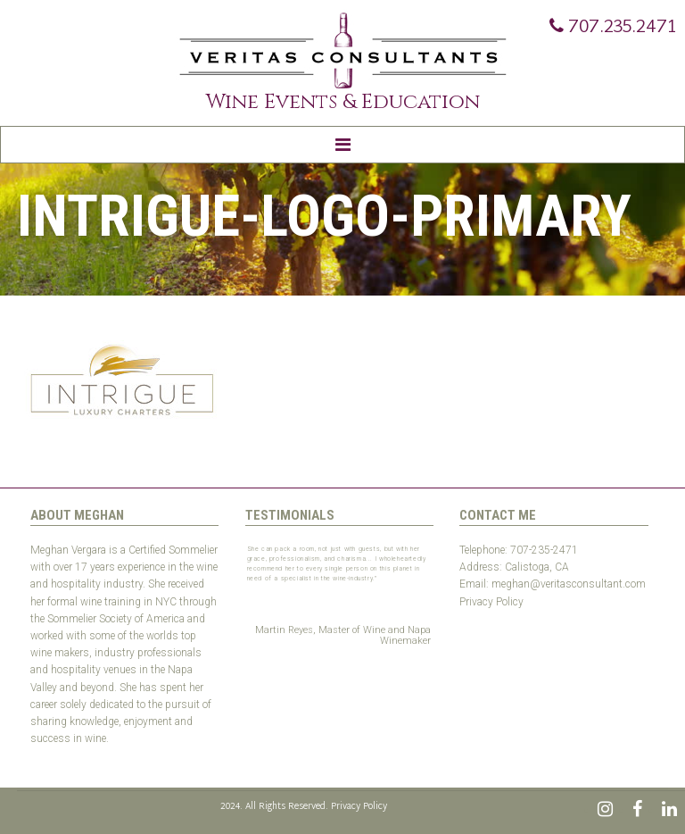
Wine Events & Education (343, 102)
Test (469, 619)
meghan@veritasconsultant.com (568, 584)
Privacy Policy (491, 602)
